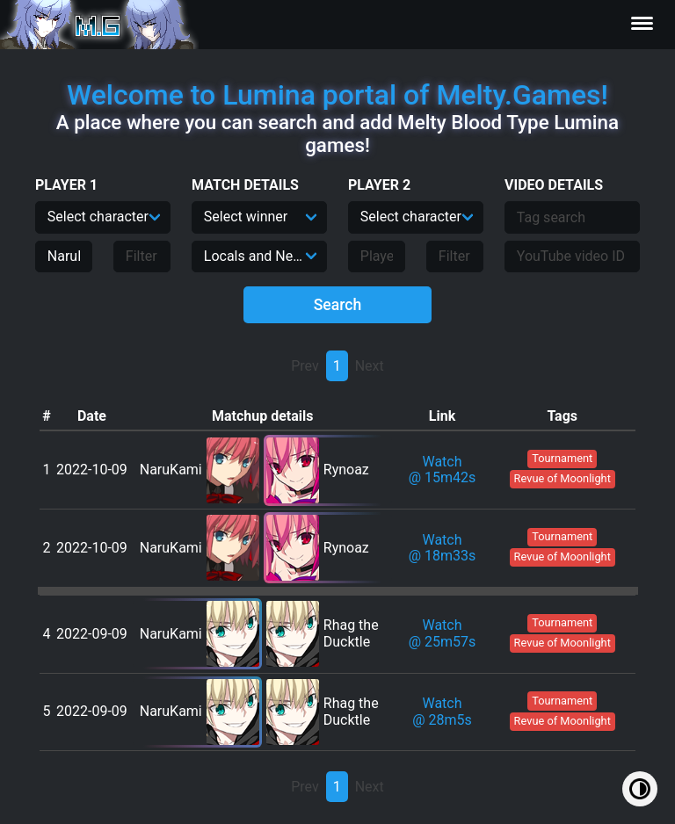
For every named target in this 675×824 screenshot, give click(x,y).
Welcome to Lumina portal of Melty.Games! (337, 95)
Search (338, 305)
